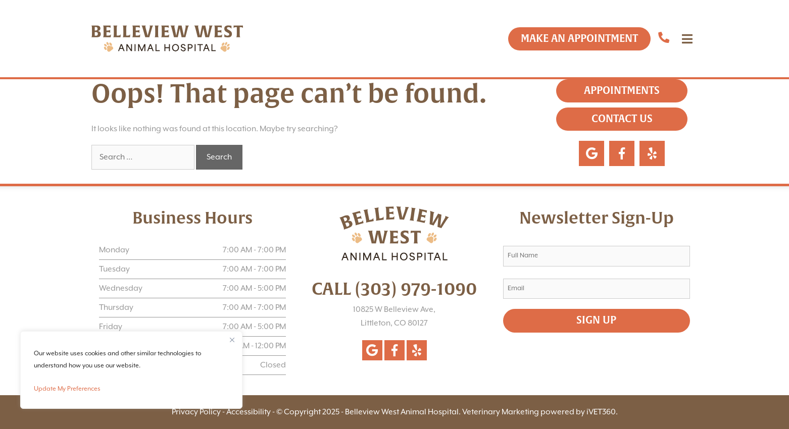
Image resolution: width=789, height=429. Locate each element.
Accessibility (248, 412)
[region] (131, 370)
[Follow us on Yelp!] (417, 350)
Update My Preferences (67, 389)
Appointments (622, 90)
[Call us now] (663, 38)
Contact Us (622, 119)
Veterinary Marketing (500, 412)
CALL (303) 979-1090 (394, 289)
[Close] (232, 340)
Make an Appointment (579, 38)
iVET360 (601, 412)
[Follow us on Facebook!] (394, 350)
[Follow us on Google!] (372, 350)
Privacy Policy (196, 412)
